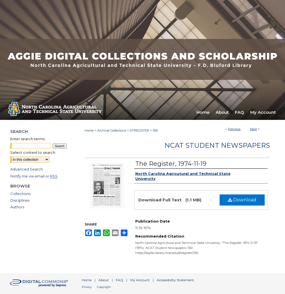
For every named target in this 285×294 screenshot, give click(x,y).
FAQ (119, 280)
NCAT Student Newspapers (217, 145)
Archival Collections (111, 130)
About (104, 280)
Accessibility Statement (175, 280)
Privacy (87, 287)
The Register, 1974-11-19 (171, 163)
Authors (17, 207)
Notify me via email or (34, 176)
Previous (234, 129)
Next (253, 129)
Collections (20, 193)
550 (155, 130)
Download (242, 199)
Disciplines (20, 200)
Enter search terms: (27, 139)
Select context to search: (33, 152)
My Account (140, 280)
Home (89, 130)
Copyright (104, 287)
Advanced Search (26, 169)
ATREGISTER (139, 130)
